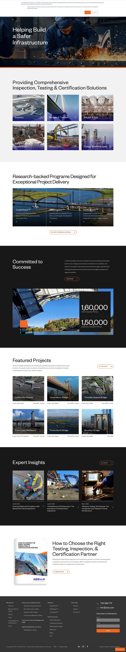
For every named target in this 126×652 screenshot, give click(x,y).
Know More (72, 279)
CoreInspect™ (54, 612)
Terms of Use (63, 647)
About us (11, 606)
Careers (75, 609)
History (10, 614)
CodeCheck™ (54, 606)
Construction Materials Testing (33, 615)
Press (10, 626)
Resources (53, 629)
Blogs (51, 633)
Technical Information (56, 623)
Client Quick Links (55, 620)
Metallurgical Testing (30, 630)
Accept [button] (87, 12)
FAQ (51, 636)
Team (10, 617)
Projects (75, 606)
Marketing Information (56, 626)
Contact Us (76, 612)
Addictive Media (114, 647)
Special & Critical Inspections (32, 606)
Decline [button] (95, 12)
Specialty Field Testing (30, 612)
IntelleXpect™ (54, 609)
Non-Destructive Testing (31, 609)
